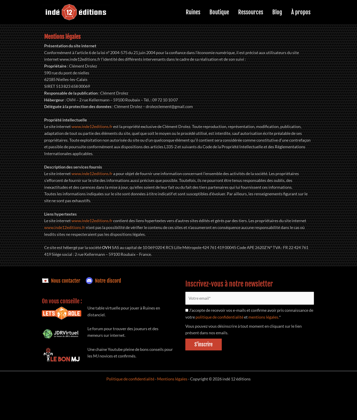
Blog (274, 12)
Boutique (211, 12)
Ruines (183, 12)
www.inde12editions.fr (91, 126)
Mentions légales (172, 378)
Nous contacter (61, 281)
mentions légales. (263, 317)
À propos (299, 12)
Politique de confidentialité (130, 378)
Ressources (245, 12)
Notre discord (103, 281)
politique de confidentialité (219, 317)
